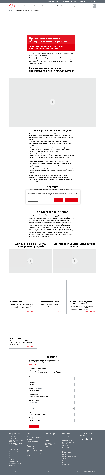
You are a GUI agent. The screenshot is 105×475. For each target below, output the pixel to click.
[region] (53, 197)
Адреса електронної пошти (37, 412)
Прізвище (32, 382)
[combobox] (52, 396)
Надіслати (34, 426)
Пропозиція (33, 371)
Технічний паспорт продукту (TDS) (43, 371)
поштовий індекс (34, 400)
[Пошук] (94, 6)
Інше (68, 371)
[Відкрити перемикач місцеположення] (69, 1)
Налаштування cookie (56, 471)
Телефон (31, 418)
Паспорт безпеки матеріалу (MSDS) (58, 371)
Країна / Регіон (33, 406)
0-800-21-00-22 (33, 364)
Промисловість (33, 394)
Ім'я (30, 376)
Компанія (35, 388)
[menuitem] (37, 6)
